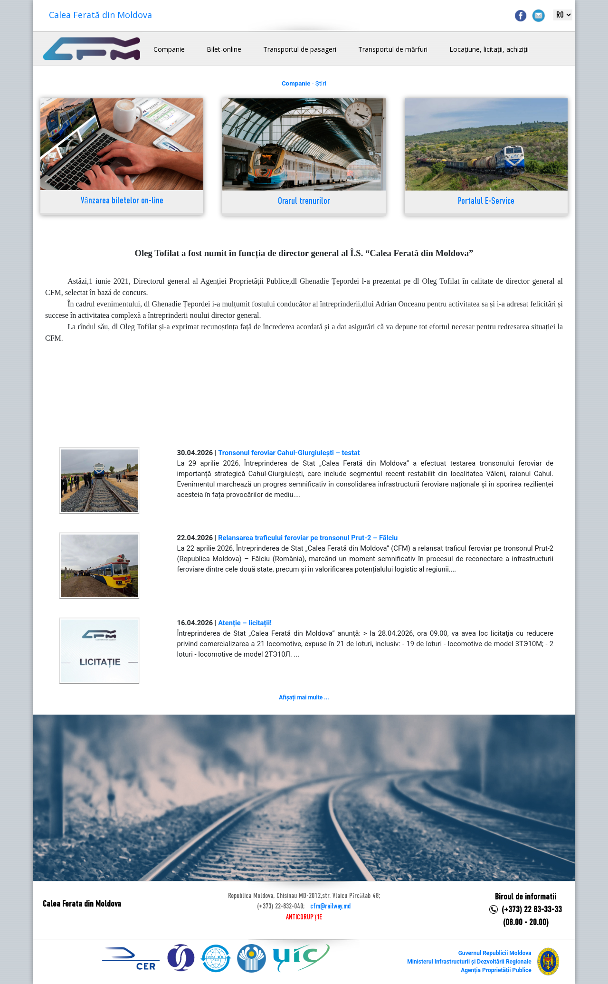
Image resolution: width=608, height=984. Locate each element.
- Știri (304, 83)
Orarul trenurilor (304, 202)
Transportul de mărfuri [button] (393, 49)
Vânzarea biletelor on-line (122, 201)
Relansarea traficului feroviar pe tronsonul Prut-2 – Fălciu (308, 538)
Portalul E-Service (486, 202)
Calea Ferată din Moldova (100, 14)
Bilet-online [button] (224, 49)
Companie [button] (169, 49)
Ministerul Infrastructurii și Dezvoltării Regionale (469, 961)
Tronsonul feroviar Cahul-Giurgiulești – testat (289, 453)
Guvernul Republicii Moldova (495, 953)
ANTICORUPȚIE (304, 917)
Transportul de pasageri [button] (299, 49)
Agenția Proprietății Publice (496, 970)
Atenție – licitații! (245, 623)
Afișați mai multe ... (304, 697)
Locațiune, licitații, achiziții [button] (489, 49)
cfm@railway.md (330, 906)
